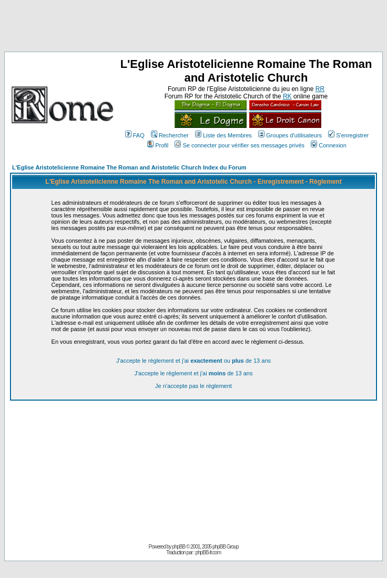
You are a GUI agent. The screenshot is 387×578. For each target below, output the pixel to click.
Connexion (329, 145)
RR (319, 89)
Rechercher (170, 135)
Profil (157, 145)
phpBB (178, 547)
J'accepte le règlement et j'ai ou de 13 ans (193, 360)
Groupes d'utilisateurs (290, 135)
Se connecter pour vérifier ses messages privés (239, 145)
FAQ (135, 135)
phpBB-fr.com (208, 552)
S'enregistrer (348, 135)
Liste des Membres (223, 135)
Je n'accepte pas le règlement (193, 386)
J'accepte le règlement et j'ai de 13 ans (194, 373)
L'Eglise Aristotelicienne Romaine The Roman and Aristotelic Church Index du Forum (129, 167)
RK (287, 96)
